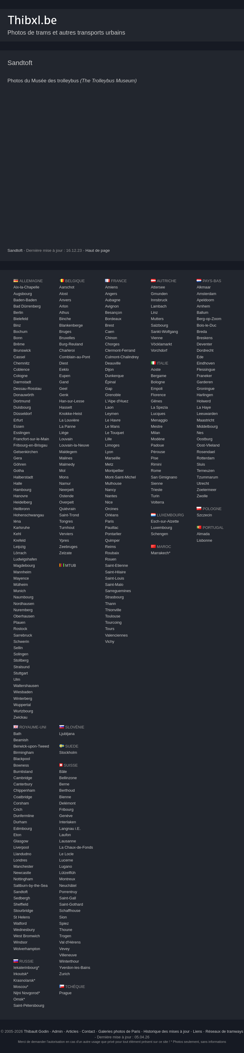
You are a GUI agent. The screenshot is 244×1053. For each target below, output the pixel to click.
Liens (197, 1031)
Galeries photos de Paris (119, 1031)
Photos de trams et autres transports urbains (66, 32)
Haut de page (97, 250)
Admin (57, 1031)
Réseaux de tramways (224, 1031)
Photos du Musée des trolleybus (72, 81)
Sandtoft (19, 63)
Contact (88, 1031)
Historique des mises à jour (166, 1031)
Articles (72, 1031)
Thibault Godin (36, 1031)
